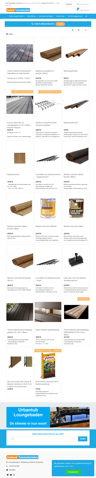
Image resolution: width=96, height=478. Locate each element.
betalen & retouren (12, 431)
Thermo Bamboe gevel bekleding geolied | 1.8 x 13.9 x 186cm (19, 281)
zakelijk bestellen (41, 436)
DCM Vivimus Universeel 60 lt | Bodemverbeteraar (47, 324)
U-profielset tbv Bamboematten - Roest (48, 238)
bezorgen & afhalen (13, 436)
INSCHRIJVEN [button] (33, 449)
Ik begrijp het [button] (73, 472)
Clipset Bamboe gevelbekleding (47, 280)
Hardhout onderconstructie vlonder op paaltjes (46, 107)
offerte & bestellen (13, 427)
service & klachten (12, 440)
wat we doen (39, 427)
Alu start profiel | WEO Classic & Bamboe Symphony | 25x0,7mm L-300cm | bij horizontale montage (19, 325)
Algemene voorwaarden (37, 469)
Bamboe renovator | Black (73, 193)
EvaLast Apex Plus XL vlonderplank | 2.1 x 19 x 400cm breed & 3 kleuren (18, 108)
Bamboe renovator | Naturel (46, 193)
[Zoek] (82, 4)
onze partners (69, 440)
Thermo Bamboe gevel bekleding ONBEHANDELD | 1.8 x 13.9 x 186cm (76, 282)
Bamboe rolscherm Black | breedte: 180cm (73, 151)
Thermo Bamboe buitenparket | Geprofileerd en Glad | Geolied (19, 64)
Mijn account (20, 469)
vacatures (38, 440)
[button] (86, 16)
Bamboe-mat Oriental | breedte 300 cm (19, 238)
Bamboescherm (13, 149)
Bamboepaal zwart (71, 106)
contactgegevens (70, 431)
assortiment (68, 436)
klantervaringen (40, 431)
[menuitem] (17, 16)
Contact (12, 412)
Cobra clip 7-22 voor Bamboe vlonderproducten (75, 238)
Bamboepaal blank (71, 63)
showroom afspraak (71, 427)
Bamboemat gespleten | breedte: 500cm (45, 64)
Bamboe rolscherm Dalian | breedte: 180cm (17, 194)
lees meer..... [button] (70, 466)
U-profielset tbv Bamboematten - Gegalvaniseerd (48, 151)
